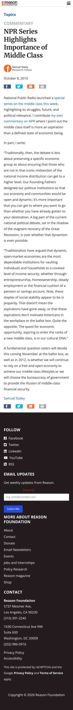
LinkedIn (13, 451)
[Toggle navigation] (69, 3)
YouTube (13, 457)
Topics (10, 14)
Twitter (11, 444)
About (8, 530)
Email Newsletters (17, 549)
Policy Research (15, 569)
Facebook (13, 438)
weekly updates (21, 482)
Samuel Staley (14, 398)
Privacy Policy (14, 652)
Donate (9, 543)
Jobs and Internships (19, 562)
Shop (7, 582)
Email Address (19, 490)
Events (9, 556)
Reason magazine (17, 575)
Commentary (18, 23)
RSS (9, 464)
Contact (9, 536)
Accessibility (13, 658)
